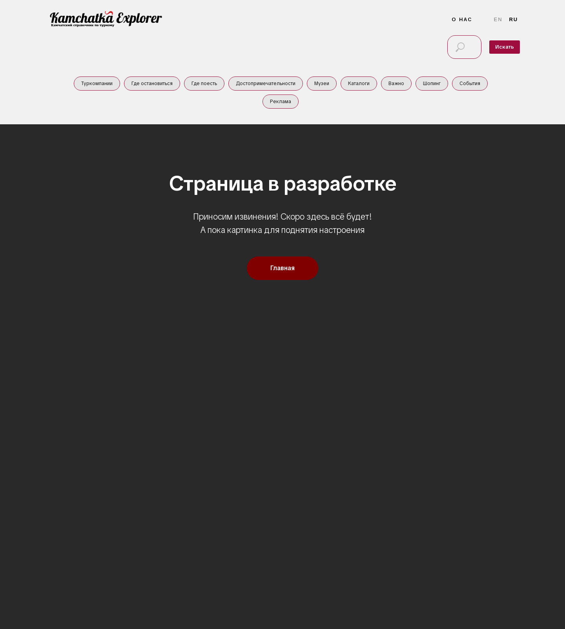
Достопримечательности (265, 83)
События (469, 83)
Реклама (280, 101)
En (498, 19)
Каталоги (359, 83)
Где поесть (204, 83)
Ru (513, 19)
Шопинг (432, 83)
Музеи (321, 83)
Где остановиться (152, 83)
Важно (396, 83)
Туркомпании (97, 83)
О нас (462, 19)
